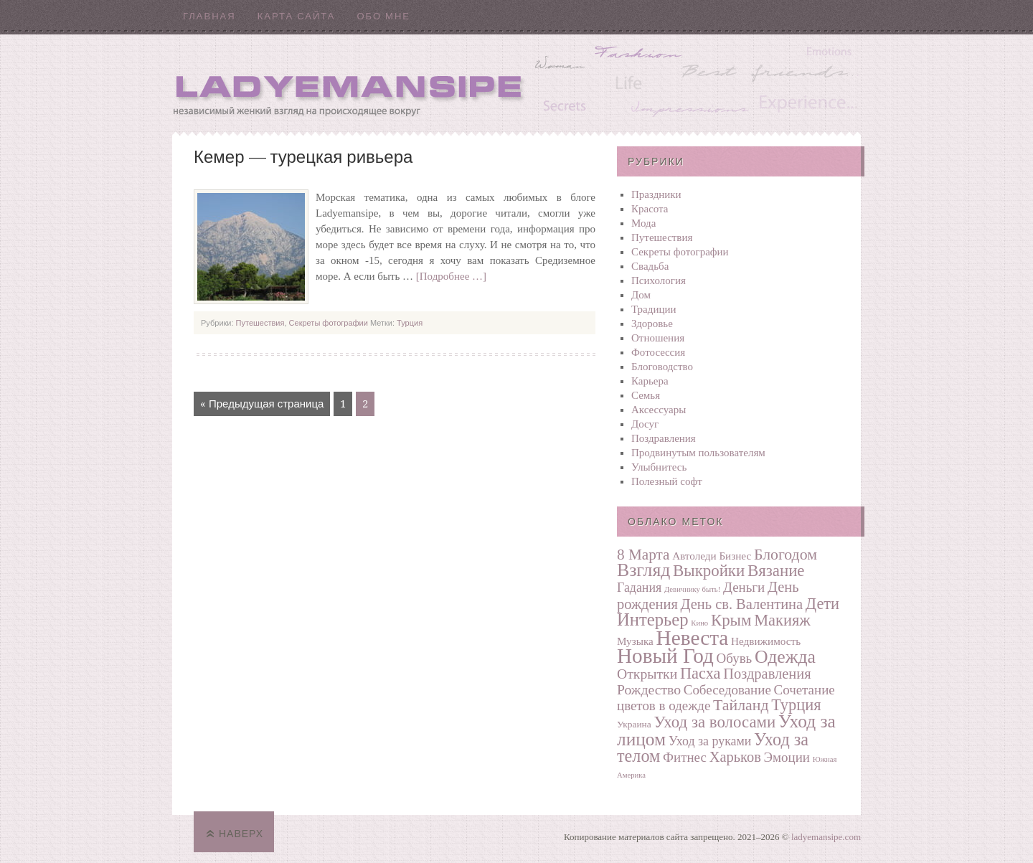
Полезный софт (666, 481)
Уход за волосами (714, 722)
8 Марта (643, 554)
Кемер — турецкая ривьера (303, 157)
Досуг (645, 424)
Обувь (735, 658)
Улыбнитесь (659, 467)
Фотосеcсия (658, 352)
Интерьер (653, 619)
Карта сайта (297, 16)
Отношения (657, 338)
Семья (645, 395)
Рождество (649, 689)
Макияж (782, 620)
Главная (209, 16)
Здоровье (652, 323)
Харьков (735, 757)
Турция (410, 323)
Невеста (692, 637)
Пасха (700, 673)
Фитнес (685, 757)
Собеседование (727, 689)
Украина (634, 724)
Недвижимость (766, 641)
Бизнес (735, 556)
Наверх (241, 833)
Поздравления (663, 438)
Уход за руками (710, 741)
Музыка (635, 641)
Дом (641, 295)
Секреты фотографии (328, 323)
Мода (643, 223)
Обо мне (383, 16)
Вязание (776, 571)
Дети (822, 604)
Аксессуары (658, 409)
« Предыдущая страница (262, 403)
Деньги (744, 587)
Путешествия (260, 323)
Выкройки (709, 571)
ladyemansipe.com (826, 836)
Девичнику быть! (692, 589)
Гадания (639, 587)
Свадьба (650, 266)
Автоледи (694, 556)
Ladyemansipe (516, 82)
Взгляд (643, 570)
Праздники (656, 194)
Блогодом (785, 554)
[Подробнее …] (451, 276)
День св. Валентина (742, 604)
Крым (731, 620)
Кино (699, 623)
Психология (658, 280)
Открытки (647, 674)
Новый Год (665, 655)
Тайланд (740, 705)
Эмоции (787, 757)
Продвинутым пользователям (698, 452)
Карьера (650, 381)
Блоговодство (662, 366)
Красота (650, 208)
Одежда (785, 656)
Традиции (653, 309)
